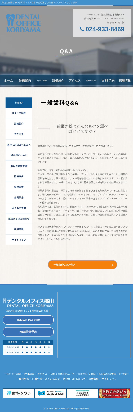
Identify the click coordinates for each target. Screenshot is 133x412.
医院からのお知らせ (18, 218)
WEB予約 (108, 80)
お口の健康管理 (19, 165)
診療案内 (25, 80)
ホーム (8, 80)
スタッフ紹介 (19, 113)
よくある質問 (19, 208)
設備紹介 (58, 80)
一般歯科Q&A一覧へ (65, 264)
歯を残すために (19, 155)
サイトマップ (19, 239)
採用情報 (125, 80)
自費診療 (19, 197)
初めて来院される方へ (19, 144)
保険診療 (19, 187)
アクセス (75, 80)
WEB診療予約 (28, 331)
